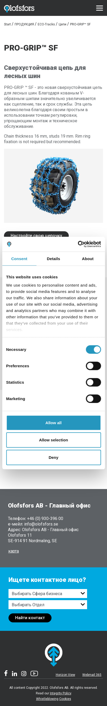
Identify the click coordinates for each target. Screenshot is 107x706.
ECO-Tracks (46, 24)
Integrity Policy (60, 693)
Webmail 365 (91, 675)
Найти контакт (30, 617)
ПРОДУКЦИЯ (24, 24)
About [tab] (88, 258)
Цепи (62, 24)
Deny (53, 457)
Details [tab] (53, 258)
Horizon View (65, 675)
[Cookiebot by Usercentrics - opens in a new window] (77, 244)
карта (13, 551)
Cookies (65, 699)
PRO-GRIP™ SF (80, 24)
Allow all (53, 422)
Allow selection (53, 440)
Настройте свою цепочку (36, 235)
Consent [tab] (19, 258)
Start (7, 24)
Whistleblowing (47, 699)
